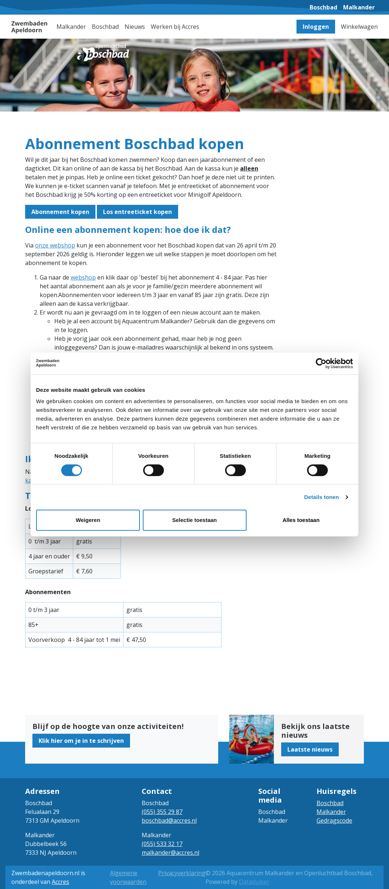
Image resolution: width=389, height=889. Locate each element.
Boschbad (330, 803)
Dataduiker (254, 882)
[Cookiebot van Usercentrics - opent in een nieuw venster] (321, 363)
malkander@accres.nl (170, 853)
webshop (83, 277)
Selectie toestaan (194, 520)
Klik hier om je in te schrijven (81, 741)
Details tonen (321, 497)
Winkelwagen (359, 27)
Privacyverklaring (181, 873)
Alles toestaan (301, 520)
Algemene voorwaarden (128, 877)
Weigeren (88, 520)
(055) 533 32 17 (162, 844)
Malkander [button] (71, 27)
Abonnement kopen (60, 212)
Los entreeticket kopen (137, 212)
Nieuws (135, 27)
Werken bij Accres (175, 27)
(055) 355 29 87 (162, 812)
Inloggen (316, 27)
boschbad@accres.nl (169, 820)
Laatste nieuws (310, 749)
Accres (60, 882)
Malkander (331, 812)
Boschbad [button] (105, 27)
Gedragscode (334, 820)
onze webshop (55, 245)
